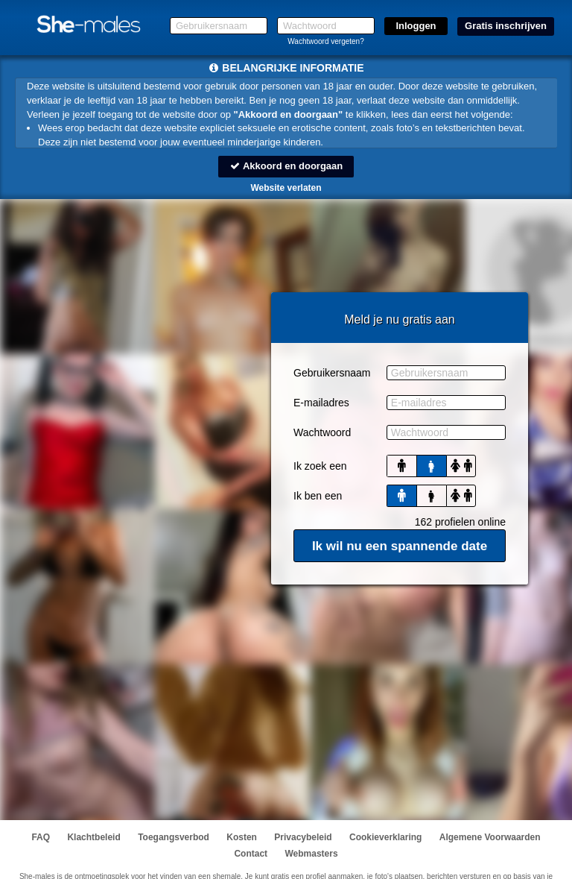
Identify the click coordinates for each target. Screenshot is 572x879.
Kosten (241, 837)
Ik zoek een (320, 466)
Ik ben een (317, 496)
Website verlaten (285, 188)
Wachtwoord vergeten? (325, 41)
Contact (250, 853)
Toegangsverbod (173, 837)
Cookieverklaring (385, 837)
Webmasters (311, 853)
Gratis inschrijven (506, 25)
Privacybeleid (302, 837)
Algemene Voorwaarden (490, 837)
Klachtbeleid (93, 837)
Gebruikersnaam (332, 373)
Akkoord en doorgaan (286, 165)
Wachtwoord (322, 432)
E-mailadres (321, 403)
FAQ (40, 837)
